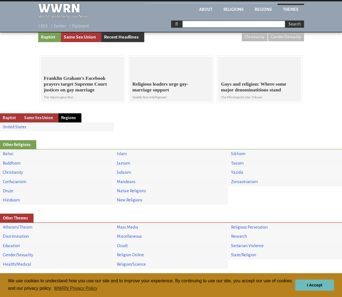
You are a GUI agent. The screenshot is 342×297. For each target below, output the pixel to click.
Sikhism (238, 154)
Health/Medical (17, 264)
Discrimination (16, 236)
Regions (263, 9)
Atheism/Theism (17, 227)
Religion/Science (131, 264)
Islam (122, 154)
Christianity (255, 37)
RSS (43, 26)
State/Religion (243, 255)
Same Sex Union (80, 37)
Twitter (58, 26)
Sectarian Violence (247, 246)
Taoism (237, 163)
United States (14, 127)
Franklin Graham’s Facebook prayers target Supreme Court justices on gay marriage (75, 84)
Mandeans (126, 182)
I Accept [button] (314, 285)
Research (239, 236)
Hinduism (11, 200)
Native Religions (131, 191)
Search (295, 24)
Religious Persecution (249, 227)
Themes (291, 9)
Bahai (8, 154)
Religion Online (130, 255)
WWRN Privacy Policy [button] (75, 288)
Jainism (123, 163)
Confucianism (14, 182)
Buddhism (11, 163)
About (205, 9)
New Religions (129, 200)
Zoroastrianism (244, 182)
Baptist (48, 37)
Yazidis (237, 172)
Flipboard (79, 26)
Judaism (124, 172)
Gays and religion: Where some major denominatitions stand (253, 87)
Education (11, 246)
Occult (122, 246)
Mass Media (127, 227)
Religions (233, 9)
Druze (8, 191)
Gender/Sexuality (286, 37)
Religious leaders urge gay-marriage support (160, 87)
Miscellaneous (129, 236)
